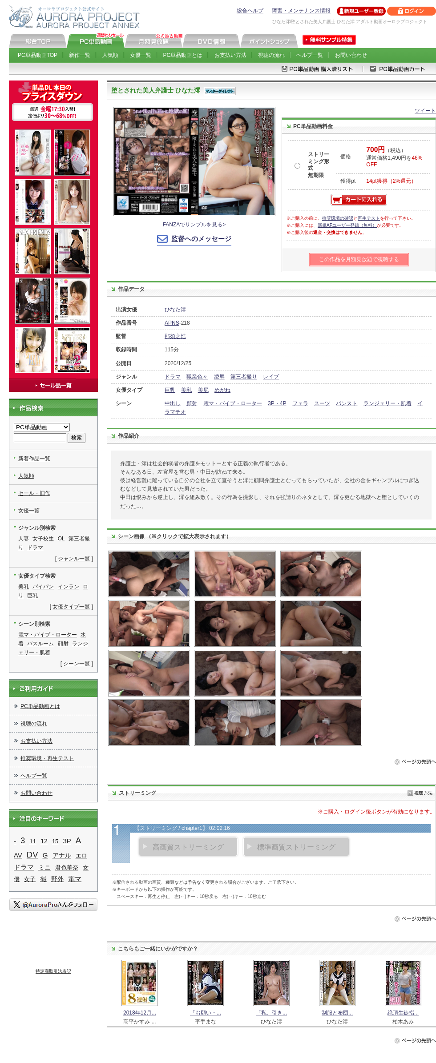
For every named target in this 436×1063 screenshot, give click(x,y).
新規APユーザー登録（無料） (347, 225)
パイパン (43, 587)
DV (32, 854)
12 (44, 841)
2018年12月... (139, 1013)
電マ (74, 878)
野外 (57, 878)
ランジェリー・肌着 (387, 403)
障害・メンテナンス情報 (301, 11)
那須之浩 (175, 336)
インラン (68, 587)
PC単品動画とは (183, 55)
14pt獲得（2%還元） (391, 181)
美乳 (186, 390)
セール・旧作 (34, 493)
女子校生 (43, 539)
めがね (222, 390)
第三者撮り (243, 377)
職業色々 (197, 377)
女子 (30, 879)
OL (61, 539)
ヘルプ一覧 (309, 55)
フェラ (300, 403)
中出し (173, 403)
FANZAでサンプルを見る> (194, 224)
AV (18, 855)
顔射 (191, 403)
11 (32, 841)
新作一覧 (79, 55)
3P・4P (277, 403)
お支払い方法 (230, 55)
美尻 (203, 390)
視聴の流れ (271, 55)
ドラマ (173, 377)
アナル (61, 855)
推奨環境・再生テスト (47, 758)
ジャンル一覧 (74, 559)
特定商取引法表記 (53, 971)
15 (55, 841)
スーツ (322, 403)
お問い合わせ (351, 55)
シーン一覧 (76, 663)
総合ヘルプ (250, 11)
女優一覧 (140, 55)
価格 (345, 156)
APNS (172, 323)
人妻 (23, 539)
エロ (81, 855)
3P (67, 841)
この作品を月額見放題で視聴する (359, 259)
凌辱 (219, 377)
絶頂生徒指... (403, 1013)
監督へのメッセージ (201, 238)
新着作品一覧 (34, 458)
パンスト (346, 403)
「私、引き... (271, 1013)
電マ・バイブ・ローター (232, 403)
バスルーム (40, 643)
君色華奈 (66, 867)
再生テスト (369, 218)
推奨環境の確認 (337, 218)
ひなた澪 (175, 309)
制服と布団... (337, 1013)
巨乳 (170, 390)
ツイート (425, 111)
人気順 (110, 55)
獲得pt (347, 181)
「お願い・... (205, 1013)
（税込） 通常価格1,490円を (394, 157)
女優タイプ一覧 (71, 607)
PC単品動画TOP (37, 55)
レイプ (271, 377)
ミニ (44, 867)
